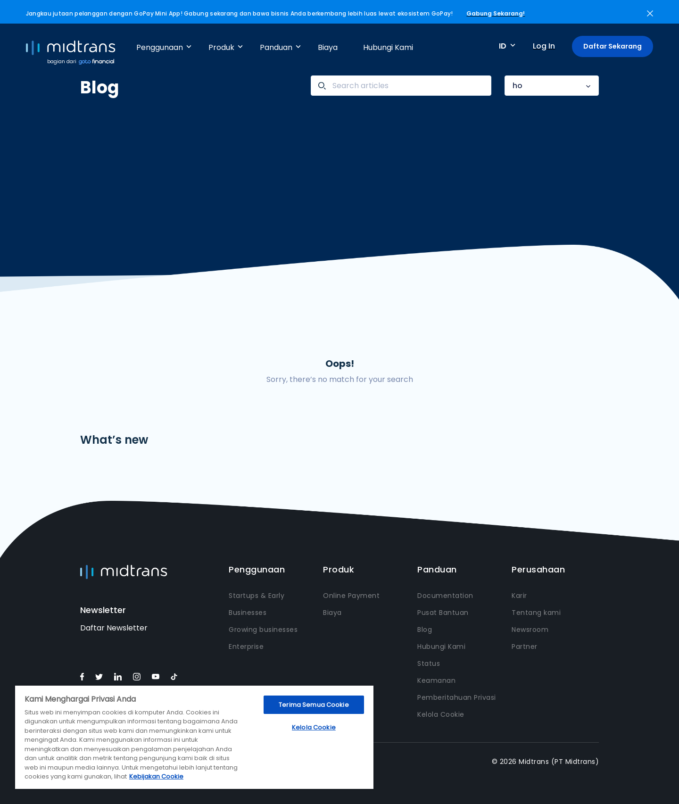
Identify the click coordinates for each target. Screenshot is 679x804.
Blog (424, 629)
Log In (544, 46)
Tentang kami (536, 612)
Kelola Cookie (440, 714)
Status (428, 663)
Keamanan (436, 680)
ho (517, 85)
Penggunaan (159, 47)
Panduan (276, 47)
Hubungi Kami (388, 47)
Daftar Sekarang (612, 46)
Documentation (445, 595)
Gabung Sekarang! (495, 13)
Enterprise (246, 646)
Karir (519, 595)
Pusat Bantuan (443, 612)
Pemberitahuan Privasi (456, 697)
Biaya (328, 47)
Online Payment (351, 595)
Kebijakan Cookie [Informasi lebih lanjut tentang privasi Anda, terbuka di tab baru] (156, 776)
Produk (221, 47)
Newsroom (530, 629)
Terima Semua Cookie (313, 704)
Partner (525, 646)
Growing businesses (263, 629)
